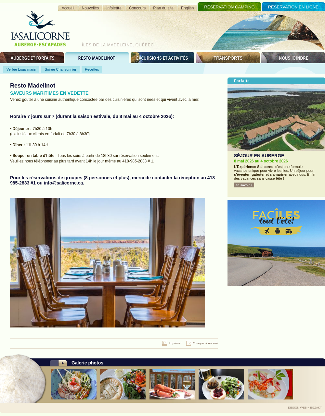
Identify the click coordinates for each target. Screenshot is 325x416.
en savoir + (244, 185)
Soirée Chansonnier (60, 69)
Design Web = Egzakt (305, 407)
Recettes (92, 69)
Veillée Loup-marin (21, 69)
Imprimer (175, 343)
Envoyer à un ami (205, 343)
